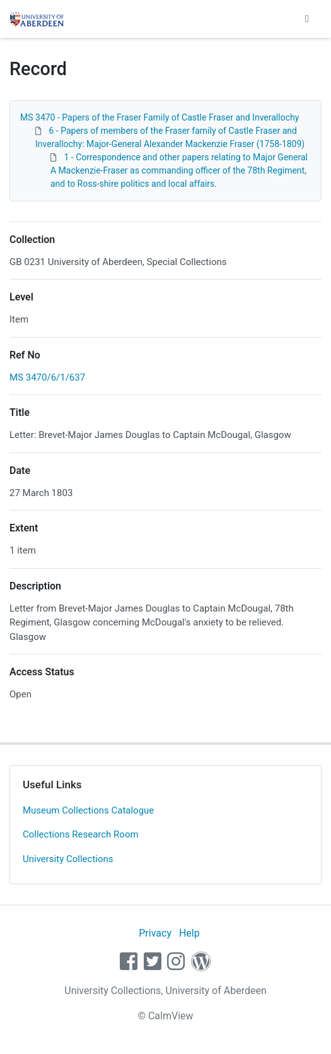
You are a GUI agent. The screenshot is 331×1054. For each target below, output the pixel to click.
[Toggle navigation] (307, 19)
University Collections (68, 859)
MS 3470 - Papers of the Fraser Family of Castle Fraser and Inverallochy (159, 117)
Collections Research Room (81, 834)
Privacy (155, 933)
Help (189, 933)
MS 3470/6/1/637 (47, 377)
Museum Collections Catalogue (88, 810)
